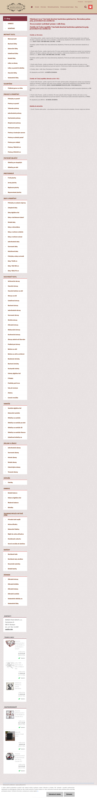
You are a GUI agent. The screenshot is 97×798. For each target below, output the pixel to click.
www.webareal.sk (21, 785)
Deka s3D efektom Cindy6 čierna (19, 734)
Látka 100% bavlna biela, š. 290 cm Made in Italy (19, 666)
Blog (76, 7)
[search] (85, 7)
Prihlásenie (80, 2)
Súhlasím (69, 794)
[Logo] (16, 7)
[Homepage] (31, 7)
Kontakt (37, 7)
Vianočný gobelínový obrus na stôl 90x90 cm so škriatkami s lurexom (19, 645)
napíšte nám (9, 629)
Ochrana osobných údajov (67, 7)
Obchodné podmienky (53, 7)
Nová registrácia (88, 2)
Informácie (43, 7)
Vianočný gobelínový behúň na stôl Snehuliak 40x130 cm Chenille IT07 (20, 757)
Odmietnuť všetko (55, 794)
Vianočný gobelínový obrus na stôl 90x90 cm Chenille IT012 (19, 714)
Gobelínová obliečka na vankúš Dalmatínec (18, 685)
